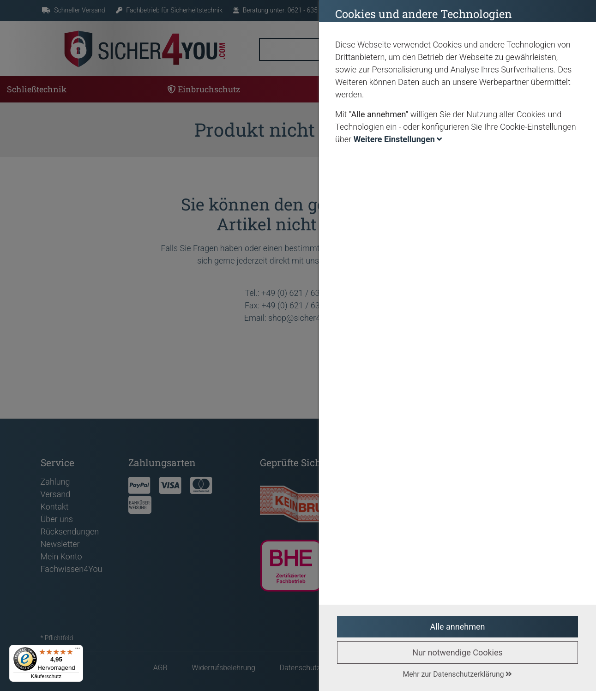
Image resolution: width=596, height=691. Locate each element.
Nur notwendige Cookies (457, 652)
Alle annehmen (457, 626)
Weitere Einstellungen (398, 139)
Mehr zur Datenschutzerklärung (457, 674)
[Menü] (77, 650)
